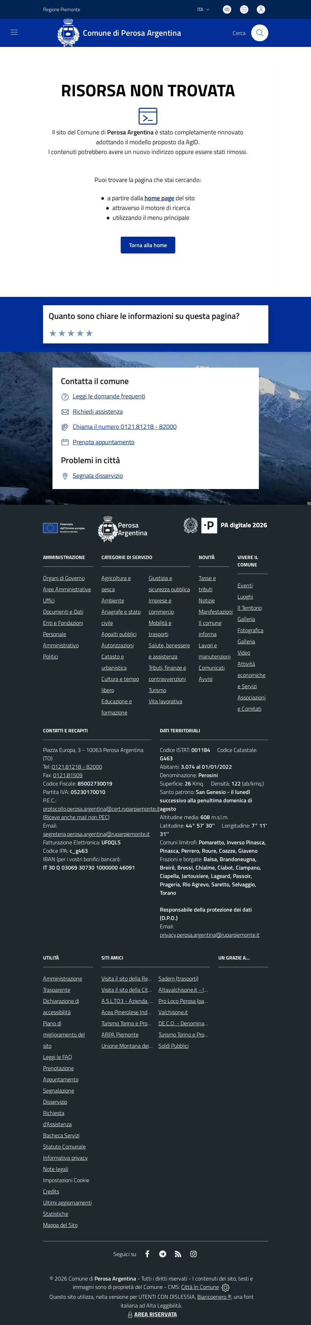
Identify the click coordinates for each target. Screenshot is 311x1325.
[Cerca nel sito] (259, 33)
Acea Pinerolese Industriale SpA (138, 1012)
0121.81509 (68, 775)
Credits (51, 1191)
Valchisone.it (173, 1012)
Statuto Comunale (64, 1146)
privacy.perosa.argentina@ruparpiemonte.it (210, 934)
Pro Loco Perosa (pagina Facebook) (198, 1001)
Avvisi (205, 679)
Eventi (245, 585)
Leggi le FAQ (57, 1057)
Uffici (49, 600)
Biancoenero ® (214, 1296)
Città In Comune (200, 1287)
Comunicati (212, 667)
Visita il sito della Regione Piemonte (142, 978)
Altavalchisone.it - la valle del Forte (199, 989)
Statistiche (55, 1213)
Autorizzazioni (117, 645)
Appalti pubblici (118, 634)
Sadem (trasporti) (178, 978)
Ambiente (112, 600)
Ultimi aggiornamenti (67, 1202)
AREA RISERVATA (151, 1314)
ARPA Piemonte (120, 1034)
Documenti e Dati (63, 611)
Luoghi (245, 596)
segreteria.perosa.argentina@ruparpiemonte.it (96, 834)
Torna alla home (148, 245)
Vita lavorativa (165, 701)
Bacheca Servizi (61, 1135)
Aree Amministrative (67, 589)
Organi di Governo (64, 578)
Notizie (207, 600)
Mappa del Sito (60, 1225)
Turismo (157, 690)
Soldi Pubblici (173, 1045)
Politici (50, 656)
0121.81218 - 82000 (77, 766)
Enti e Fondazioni (63, 623)
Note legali (55, 1169)
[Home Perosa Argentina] (122, 33)
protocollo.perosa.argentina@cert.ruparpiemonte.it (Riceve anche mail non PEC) (101, 812)
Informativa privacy (65, 1157)
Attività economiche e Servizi (252, 675)
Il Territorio (250, 608)
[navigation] (14, 32)
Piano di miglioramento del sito (64, 1034)
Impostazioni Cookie (66, 1180)
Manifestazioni (216, 611)
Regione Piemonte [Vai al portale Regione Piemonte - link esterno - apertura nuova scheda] (61, 9)
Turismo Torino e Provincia (131, 1023)
